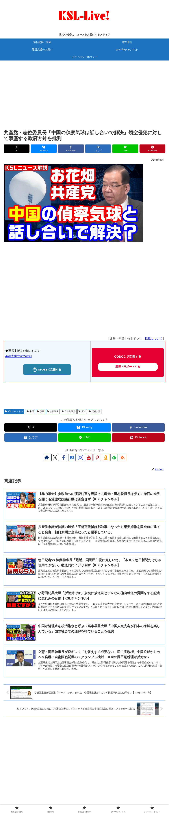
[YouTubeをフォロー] (88, 457)
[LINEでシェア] (125, 148)
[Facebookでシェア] (71, 148)
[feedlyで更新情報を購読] (114, 457)
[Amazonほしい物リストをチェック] (105, 457)
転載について (153, 338)
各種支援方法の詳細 (18, 356)
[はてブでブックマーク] (98, 148)
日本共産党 (68, 411)
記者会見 (94, 411)
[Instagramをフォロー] (80, 457)
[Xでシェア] (16, 148)
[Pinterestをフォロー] (97, 457)
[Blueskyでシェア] (44, 148)
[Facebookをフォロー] (63, 457)
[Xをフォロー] (55, 457)
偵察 (40, 411)
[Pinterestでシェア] (152, 148)
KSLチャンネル (14, 411)
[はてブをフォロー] (72, 457)
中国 (30, 411)
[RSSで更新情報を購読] (122, 457)
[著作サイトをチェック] (46, 457)
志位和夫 (53, 411)
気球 (82, 411)
